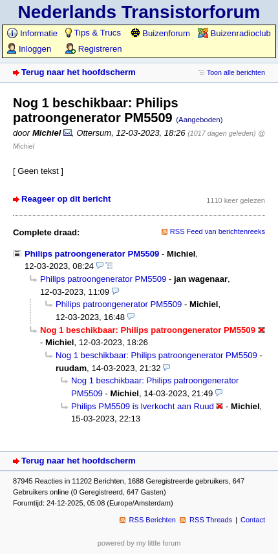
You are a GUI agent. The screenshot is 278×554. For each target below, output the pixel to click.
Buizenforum (160, 33)
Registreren (93, 49)
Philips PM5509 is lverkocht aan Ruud (142, 406)
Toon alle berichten (236, 72)
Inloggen (29, 49)
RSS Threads (210, 520)
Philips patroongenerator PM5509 (92, 254)
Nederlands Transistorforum (139, 12)
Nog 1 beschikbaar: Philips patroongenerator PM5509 (156, 355)
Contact (253, 520)
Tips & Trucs (93, 32)
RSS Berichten (152, 520)
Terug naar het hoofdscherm (78, 72)
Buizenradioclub (234, 33)
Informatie (32, 33)
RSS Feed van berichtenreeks (217, 231)
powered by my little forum (139, 543)
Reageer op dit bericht (66, 199)
